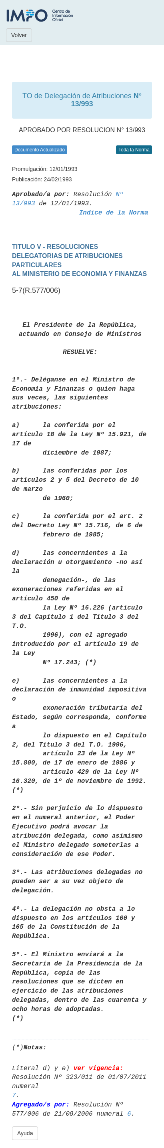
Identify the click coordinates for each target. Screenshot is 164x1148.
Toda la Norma (134, 150)
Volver (19, 35)
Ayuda (25, 1133)
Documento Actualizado (39, 150)
